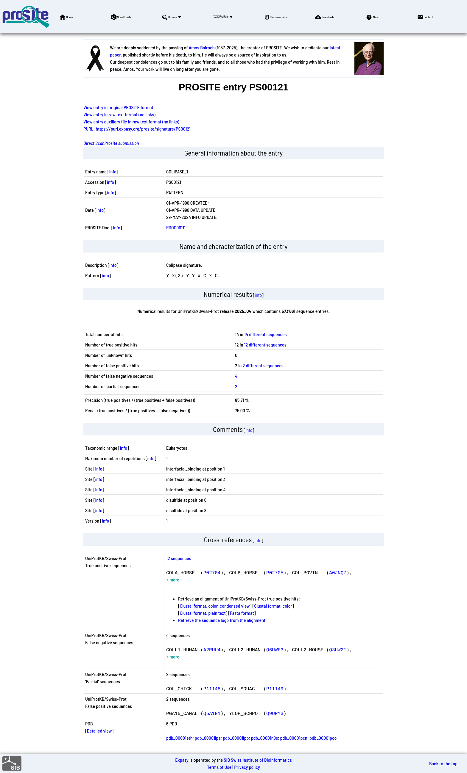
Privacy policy (247, 767)
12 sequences (178, 558)
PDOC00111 (176, 227)
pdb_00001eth (179, 738)
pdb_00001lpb (236, 738)
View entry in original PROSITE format (118, 107)
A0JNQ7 (337, 572)
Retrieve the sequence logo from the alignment (221, 620)
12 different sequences (265, 344)
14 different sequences (265, 334)
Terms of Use (219, 767)
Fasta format (242, 613)
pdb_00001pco (323, 738)
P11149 (275, 688)
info (112, 171)
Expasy (181, 760)
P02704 (212, 572)
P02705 (275, 572)
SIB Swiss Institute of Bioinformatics (258, 760)
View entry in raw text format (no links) (119, 114)
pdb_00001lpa (208, 738)
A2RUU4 (212, 649)
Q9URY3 (275, 713)
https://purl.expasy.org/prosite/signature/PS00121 (143, 128)
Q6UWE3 (275, 649)
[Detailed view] (99, 730)
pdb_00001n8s (264, 738)
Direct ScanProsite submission (111, 143)
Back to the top (443, 763)
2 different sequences (263, 365)
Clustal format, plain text (203, 613)
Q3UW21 (337, 649)
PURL (88, 128)
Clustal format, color (273, 606)
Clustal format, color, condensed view (215, 606)
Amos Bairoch (202, 47)
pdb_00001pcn (293, 738)
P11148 (212, 688)
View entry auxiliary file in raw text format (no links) (131, 121)
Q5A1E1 (212, 713)
